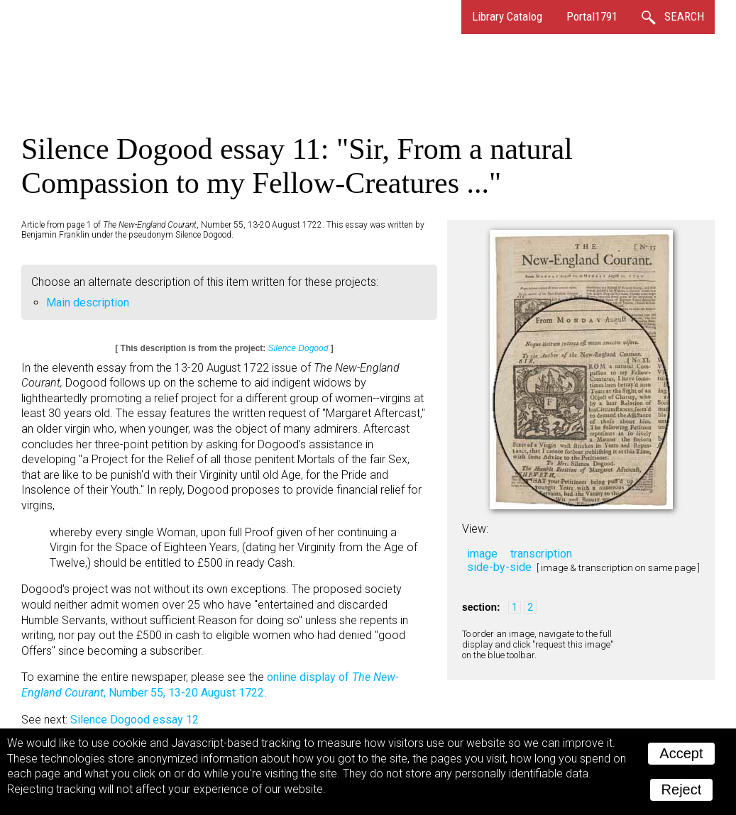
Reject (681, 789)
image (482, 553)
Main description (87, 302)
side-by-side (499, 567)
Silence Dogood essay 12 (134, 719)
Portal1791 (591, 16)
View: (475, 529)
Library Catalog (507, 16)
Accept (681, 753)
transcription (541, 553)
